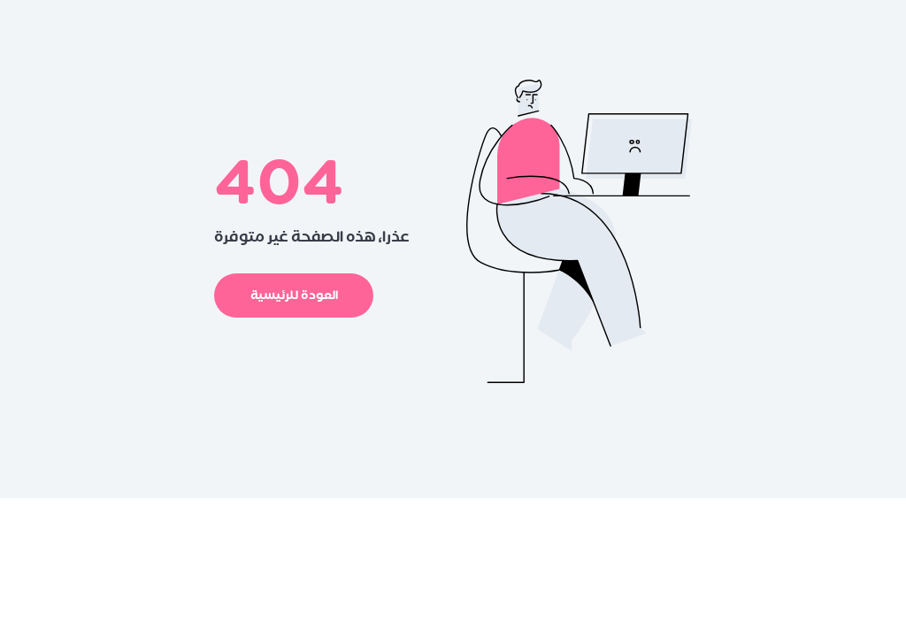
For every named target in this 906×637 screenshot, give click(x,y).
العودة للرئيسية (294, 295)
